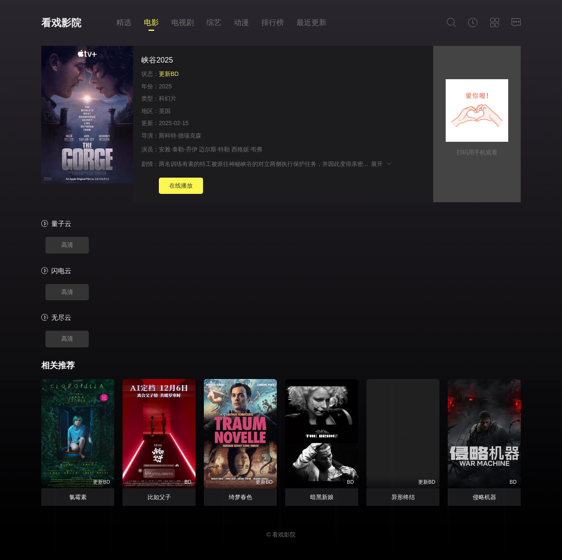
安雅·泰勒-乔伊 (178, 149)
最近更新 (311, 22)
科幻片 (167, 98)
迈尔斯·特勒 (214, 149)
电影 (151, 22)
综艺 (213, 22)
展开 (381, 164)
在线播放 (181, 185)
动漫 (241, 22)
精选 (123, 22)
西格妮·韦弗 (246, 149)
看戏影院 (61, 22)
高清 (67, 244)
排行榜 (272, 22)
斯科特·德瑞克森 (180, 135)
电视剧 (182, 22)
